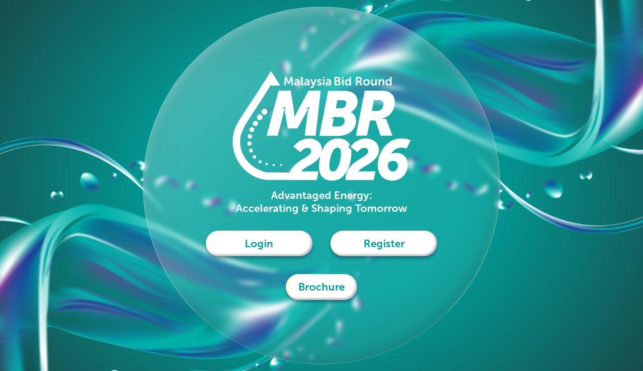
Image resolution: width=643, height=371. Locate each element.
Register (384, 243)
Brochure (321, 286)
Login (259, 243)
